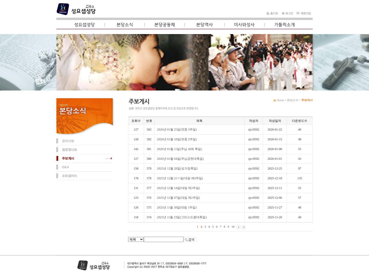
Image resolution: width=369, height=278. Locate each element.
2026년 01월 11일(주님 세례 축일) (179, 149)
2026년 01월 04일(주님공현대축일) (180, 159)
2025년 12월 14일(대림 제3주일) (178, 188)
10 (232, 227)
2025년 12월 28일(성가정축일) (177, 168)
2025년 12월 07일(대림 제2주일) (178, 198)
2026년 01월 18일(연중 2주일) (177, 139)
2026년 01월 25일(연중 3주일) (177, 129)
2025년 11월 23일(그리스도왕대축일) (182, 217)
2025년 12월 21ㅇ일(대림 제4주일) (180, 178)
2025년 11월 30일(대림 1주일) (177, 207)
